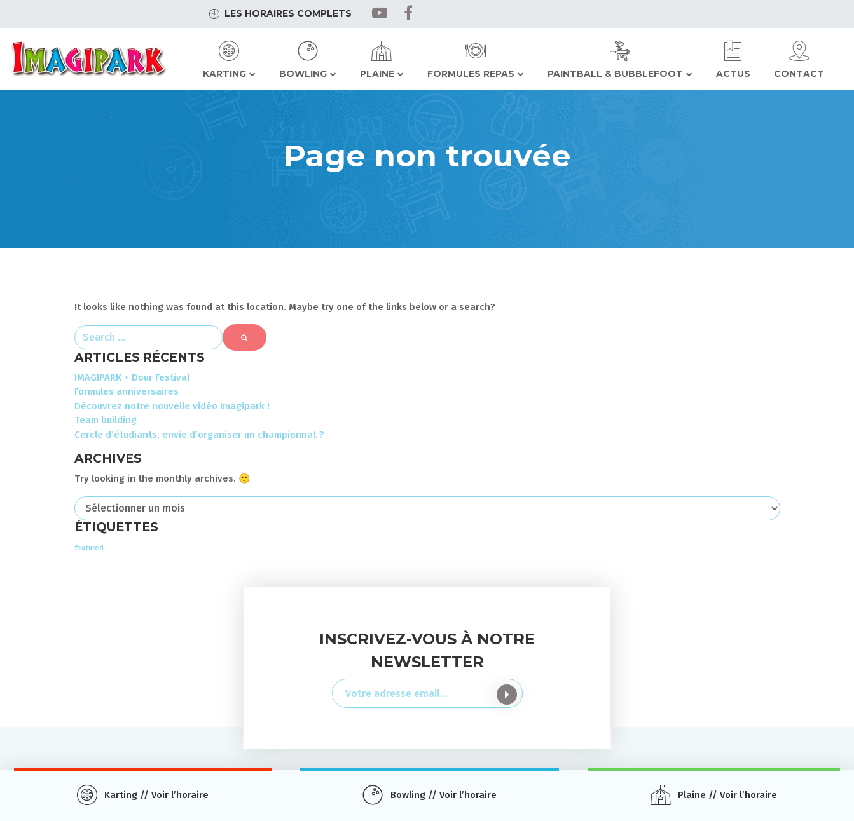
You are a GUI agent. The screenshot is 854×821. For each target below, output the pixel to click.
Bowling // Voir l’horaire (443, 795)
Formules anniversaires (126, 391)
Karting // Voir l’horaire (156, 795)
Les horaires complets (288, 13)
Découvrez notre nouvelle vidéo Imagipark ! (172, 406)
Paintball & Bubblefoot (615, 73)
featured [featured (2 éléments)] (89, 548)
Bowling (303, 73)
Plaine (377, 73)
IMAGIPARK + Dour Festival (131, 377)
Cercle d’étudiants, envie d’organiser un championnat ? (199, 434)
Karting (224, 73)
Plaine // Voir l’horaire (727, 795)
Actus (733, 73)
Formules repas (470, 73)
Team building (105, 420)
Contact (799, 73)
